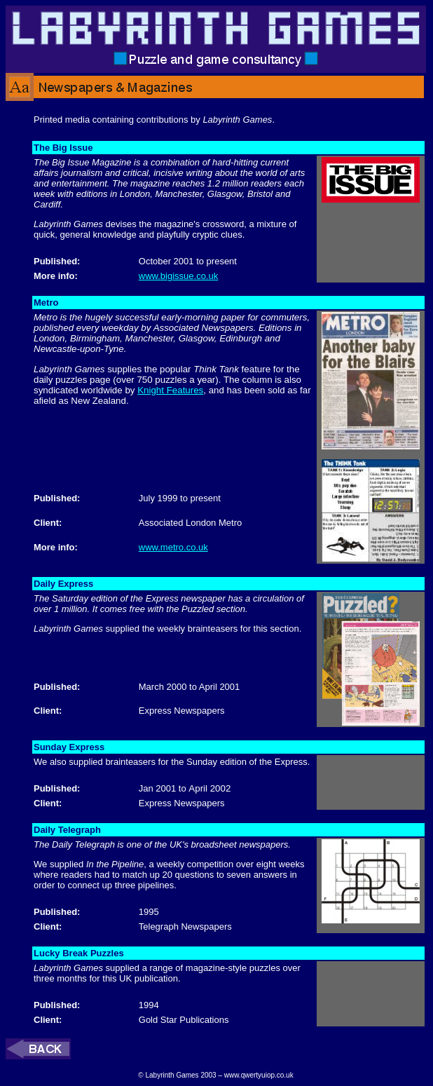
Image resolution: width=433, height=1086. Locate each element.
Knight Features (170, 390)
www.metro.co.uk (173, 547)
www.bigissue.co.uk (178, 276)
